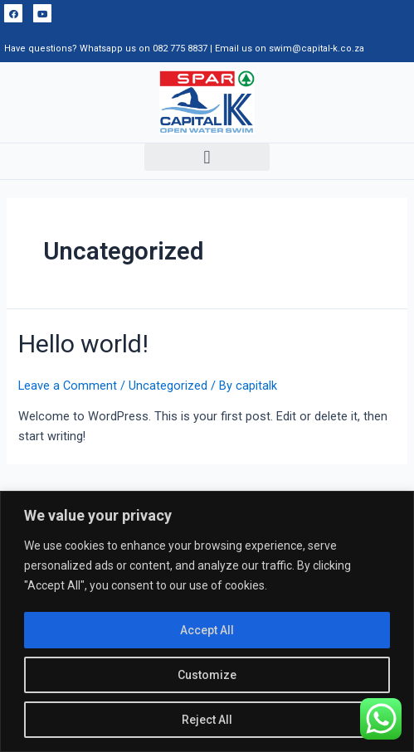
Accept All (207, 630)
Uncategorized (168, 385)
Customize (207, 675)
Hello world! (83, 343)
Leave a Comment (67, 385)
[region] (207, 621)
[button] (207, 157)
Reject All (207, 719)
